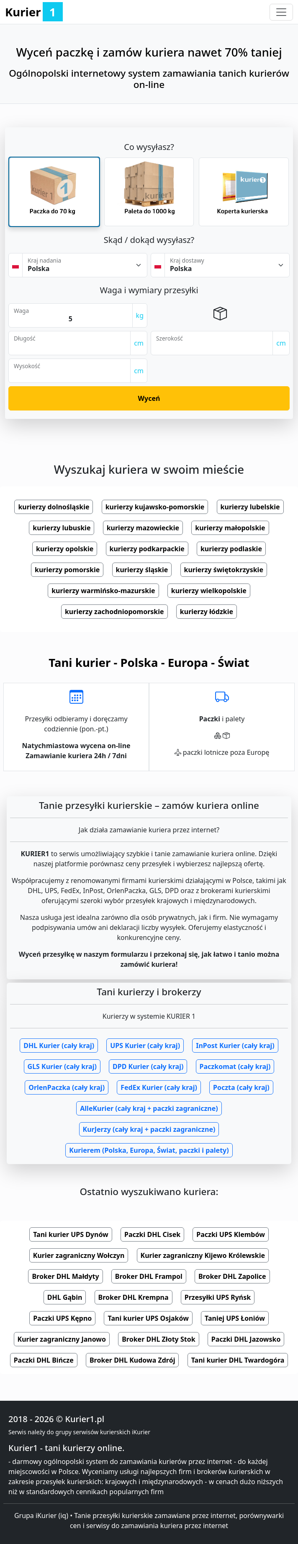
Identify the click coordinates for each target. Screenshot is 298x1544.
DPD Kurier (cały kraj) (148, 1066)
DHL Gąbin (64, 1297)
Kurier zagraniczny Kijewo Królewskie (203, 1255)
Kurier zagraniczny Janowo (62, 1339)
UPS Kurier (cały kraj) (145, 1045)
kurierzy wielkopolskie (209, 590)
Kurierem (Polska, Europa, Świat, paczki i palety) (149, 1150)
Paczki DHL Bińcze (44, 1360)
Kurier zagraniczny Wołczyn (79, 1255)
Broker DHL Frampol (148, 1276)
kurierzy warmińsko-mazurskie (103, 590)
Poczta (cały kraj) (241, 1087)
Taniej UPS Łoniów (235, 1318)
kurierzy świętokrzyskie (223, 569)
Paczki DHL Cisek (152, 1234)
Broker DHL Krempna (133, 1297)
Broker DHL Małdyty (65, 1276)
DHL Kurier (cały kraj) (58, 1045)
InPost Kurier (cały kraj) (235, 1045)
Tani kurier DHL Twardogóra (238, 1360)
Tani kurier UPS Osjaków (148, 1318)
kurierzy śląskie (142, 569)
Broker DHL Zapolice (232, 1276)
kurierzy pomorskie (67, 569)
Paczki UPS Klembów (230, 1234)
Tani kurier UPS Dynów (70, 1234)
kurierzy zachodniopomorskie (114, 611)
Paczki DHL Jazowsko (246, 1339)
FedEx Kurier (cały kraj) (159, 1087)
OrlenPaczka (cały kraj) (66, 1087)
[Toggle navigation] (281, 12)
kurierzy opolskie (64, 548)
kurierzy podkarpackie (147, 548)
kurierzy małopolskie (230, 527)
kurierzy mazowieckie (143, 527)
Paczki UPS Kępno (62, 1318)
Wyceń (149, 398)
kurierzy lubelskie (250, 506)
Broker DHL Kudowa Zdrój (132, 1360)
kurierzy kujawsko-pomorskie (155, 506)
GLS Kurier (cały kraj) (62, 1066)
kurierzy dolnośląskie (53, 506)
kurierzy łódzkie (206, 611)
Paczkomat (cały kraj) (235, 1066)
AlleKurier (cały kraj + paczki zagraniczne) (149, 1108)
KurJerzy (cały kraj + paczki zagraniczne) (149, 1129)
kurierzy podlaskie (231, 548)
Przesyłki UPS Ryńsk (218, 1297)
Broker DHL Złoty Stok (158, 1339)
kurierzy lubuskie (61, 527)
